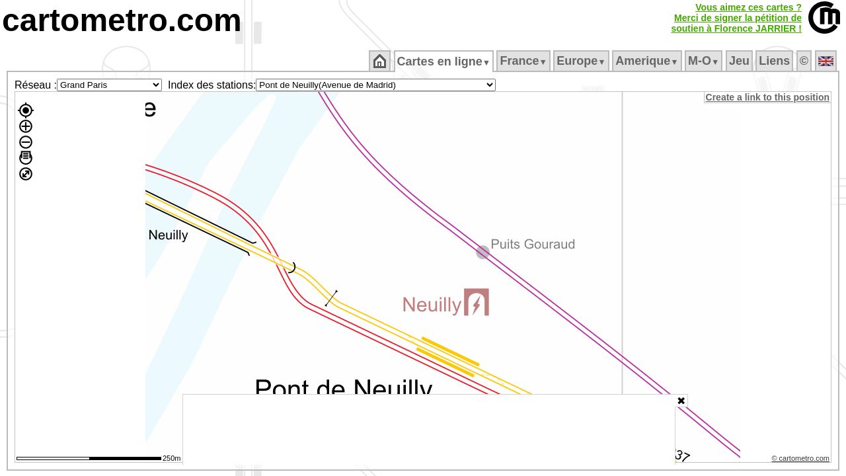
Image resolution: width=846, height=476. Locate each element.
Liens (775, 60)
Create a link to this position (768, 97)
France (524, 60)
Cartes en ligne (444, 61)
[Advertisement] (429, 429)
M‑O (704, 60)
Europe (582, 60)
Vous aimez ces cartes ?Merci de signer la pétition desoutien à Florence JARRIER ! (736, 18)
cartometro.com (122, 20)
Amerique (648, 60)
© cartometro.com (802, 460)
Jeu (740, 60)
